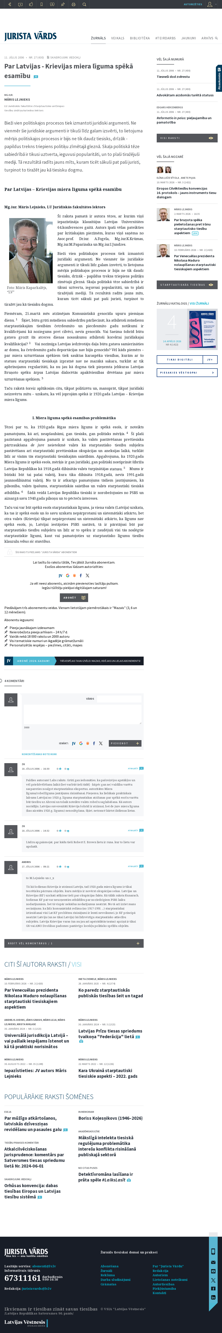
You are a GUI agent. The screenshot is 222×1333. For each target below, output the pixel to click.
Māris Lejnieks (17, 99)
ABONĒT (70, 597)
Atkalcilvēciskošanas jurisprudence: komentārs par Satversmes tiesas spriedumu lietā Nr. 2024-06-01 (34, 1157)
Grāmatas (109, 1284)
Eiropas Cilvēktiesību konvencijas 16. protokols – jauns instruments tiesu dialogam (186, 192)
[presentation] (119, 731)
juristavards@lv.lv (36, 1288)
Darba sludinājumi (116, 1280)
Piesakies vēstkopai (187, 372)
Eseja (7, 1111)
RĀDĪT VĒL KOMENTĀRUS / (73, 943)
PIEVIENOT (119, 743)
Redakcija (161, 1271)
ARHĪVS (207, 38)
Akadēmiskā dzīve (89, 1131)
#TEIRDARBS (165, 38)
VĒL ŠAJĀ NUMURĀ (170, 59)
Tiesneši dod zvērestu (173, 76)
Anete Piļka (188, 177)
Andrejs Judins (14, 1019)
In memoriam (86, 1111)
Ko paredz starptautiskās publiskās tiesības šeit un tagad (110, 993)
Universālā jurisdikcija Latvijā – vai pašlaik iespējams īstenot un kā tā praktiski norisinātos (36, 1040)
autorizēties (193, 4)
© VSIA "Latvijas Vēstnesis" (123, 1309)
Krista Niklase (26, 1024)
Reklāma (108, 1275)
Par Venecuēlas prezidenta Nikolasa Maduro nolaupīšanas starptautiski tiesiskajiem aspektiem (35, 998)
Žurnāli (106, 1271)
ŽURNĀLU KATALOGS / (183, 303)
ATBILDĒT (133, 768)
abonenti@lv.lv (44, 1266)
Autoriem (160, 1275)
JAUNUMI (188, 38)
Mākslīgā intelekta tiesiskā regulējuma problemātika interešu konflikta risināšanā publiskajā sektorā (107, 1146)
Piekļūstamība (164, 1288)
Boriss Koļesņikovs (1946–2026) (110, 1118)
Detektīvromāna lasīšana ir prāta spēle (105, 1177)
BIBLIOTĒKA (140, 38)
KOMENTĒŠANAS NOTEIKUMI (39, 754)
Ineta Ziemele (87, 979)
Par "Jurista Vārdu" (168, 1266)
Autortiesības (164, 1284)
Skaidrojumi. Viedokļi (65, 57)
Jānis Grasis (34, 1019)
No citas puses (88, 1168)
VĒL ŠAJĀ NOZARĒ (170, 156)
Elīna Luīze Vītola (168, 177)
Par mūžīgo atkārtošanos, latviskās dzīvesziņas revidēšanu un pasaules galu (33, 1123)
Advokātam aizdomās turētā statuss (185, 95)
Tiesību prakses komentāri (21, 1142)
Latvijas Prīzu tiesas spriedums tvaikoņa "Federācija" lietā (110, 1033)
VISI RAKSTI (186, 138)
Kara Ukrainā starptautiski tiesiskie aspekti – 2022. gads (108, 1073)
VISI (77, 964)
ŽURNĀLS (98, 38)
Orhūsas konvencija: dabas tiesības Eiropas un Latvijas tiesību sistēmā (32, 1191)
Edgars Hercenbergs (170, 107)
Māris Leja (50, 1019)
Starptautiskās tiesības (186, 284)
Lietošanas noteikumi (170, 1280)
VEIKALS (117, 38)
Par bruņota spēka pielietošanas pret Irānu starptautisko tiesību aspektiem (192, 226)
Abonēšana (110, 1266)
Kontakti (159, 1293)
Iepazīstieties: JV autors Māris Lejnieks (35, 1073)
